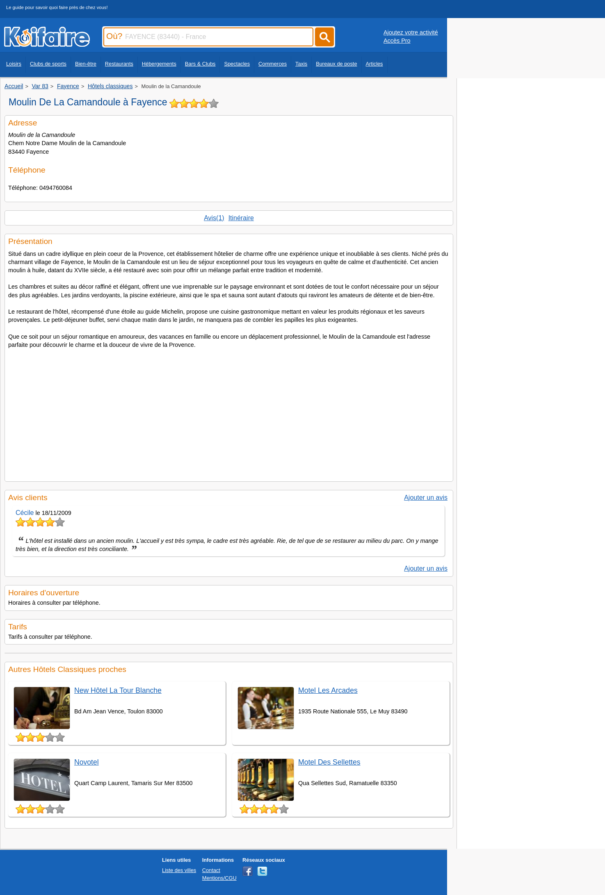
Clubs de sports (48, 64)
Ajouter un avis (425, 497)
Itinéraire (241, 217)
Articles (374, 64)
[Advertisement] (229, 412)
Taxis (301, 64)
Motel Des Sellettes (329, 762)
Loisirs (13, 64)
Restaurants (119, 64)
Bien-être (85, 64)
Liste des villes (179, 870)
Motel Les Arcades (328, 690)
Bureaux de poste (336, 64)
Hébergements (159, 64)
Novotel (86, 762)
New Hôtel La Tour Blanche (118, 690)
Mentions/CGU (219, 878)
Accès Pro (397, 40)
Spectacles (237, 64)
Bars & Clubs (200, 64)
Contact (211, 870)
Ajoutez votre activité (411, 32)
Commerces (272, 64)
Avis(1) (214, 217)
